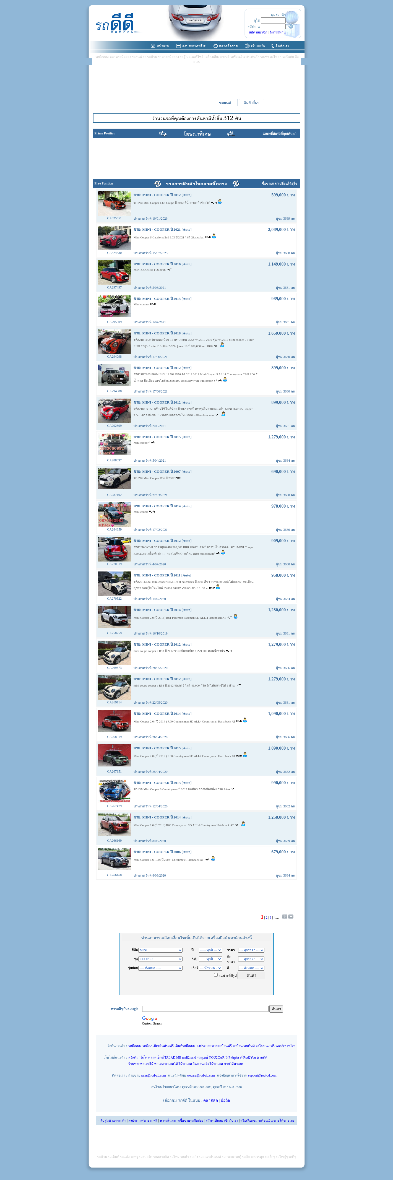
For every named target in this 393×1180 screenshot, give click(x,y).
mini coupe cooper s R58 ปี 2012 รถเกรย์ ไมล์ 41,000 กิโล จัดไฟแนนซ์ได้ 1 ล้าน (185, 685)
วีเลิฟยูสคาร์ (234, 1057)
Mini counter (142, 304)
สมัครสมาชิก (258, 32)
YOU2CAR (217, 1057)
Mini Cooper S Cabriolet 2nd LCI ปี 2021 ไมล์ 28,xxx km (169, 237)
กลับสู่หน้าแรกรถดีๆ (112, 1120)
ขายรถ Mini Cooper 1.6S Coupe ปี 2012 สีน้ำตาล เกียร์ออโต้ (172, 202)
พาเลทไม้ (171, 1064)
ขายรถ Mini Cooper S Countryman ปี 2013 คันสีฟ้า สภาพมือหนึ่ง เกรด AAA (182, 789)
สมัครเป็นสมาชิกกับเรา (221, 1120)
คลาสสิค (210, 1100)
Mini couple (141, 511)
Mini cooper (141, 442)
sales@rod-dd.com (153, 1075)
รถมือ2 (147, 1046)
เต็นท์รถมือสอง (185, 1046)
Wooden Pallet (285, 1046)
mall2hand (189, 1057)
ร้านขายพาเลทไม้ (140, 1064)
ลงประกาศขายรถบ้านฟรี (214, 1046)
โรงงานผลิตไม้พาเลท (208, 1064)
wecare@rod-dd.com (201, 1075)
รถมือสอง (135, 1046)
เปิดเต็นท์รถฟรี (163, 1046)
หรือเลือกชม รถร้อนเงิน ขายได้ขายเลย (267, 1120)
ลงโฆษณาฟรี (265, 1046)
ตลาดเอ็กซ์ (156, 1057)
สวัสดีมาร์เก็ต (137, 1057)
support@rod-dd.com (262, 1075)
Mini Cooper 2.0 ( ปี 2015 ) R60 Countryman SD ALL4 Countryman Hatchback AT (185, 756)
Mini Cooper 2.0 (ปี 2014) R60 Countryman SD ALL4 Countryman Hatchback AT (184, 825)
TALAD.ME (173, 1057)
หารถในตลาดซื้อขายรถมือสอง (181, 1120)
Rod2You (249, 1057)
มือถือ (225, 1100)
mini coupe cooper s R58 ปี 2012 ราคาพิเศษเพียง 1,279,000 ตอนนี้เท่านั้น (180, 651)
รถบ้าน (238, 1046)
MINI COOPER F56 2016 (150, 269)
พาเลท (159, 1064)
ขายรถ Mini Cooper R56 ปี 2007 (154, 478)
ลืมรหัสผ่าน (278, 32)
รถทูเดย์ (202, 1057)
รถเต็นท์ (249, 1046)
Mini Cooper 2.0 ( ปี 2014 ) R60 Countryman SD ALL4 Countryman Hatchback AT (185, 721)
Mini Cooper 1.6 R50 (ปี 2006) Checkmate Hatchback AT (169, 859)
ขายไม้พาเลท (233, 1064)
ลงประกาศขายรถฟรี (142, 1120)
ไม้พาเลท (185, 1064)
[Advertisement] (196, 81)
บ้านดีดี (262, 1057)
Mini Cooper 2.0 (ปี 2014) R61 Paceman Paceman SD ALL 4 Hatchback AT (180, 617)
